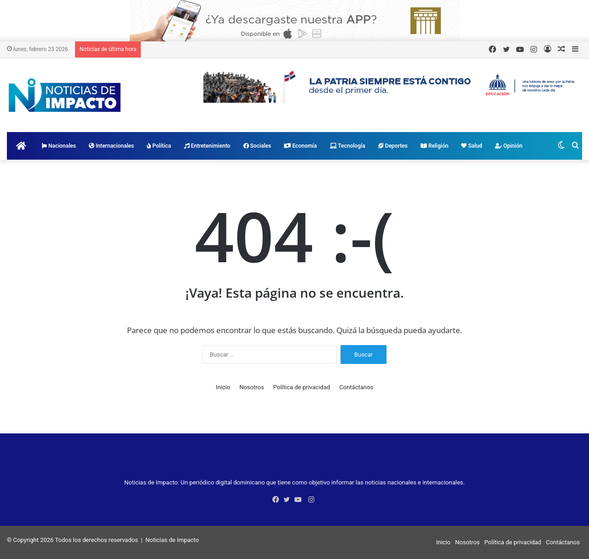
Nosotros (251, 387)
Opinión (508, 146)
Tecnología (347, 146)
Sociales (257, 146)
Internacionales (111, 146)
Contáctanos (356, 387)
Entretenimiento (207, 146)
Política (159, 146)
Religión (435, 146)
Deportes (393, 146)
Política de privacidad (301, 387)
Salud (471, 146)
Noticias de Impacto (172, 539)
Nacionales (59, 146)
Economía (300, 146)
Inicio (223, 387)
